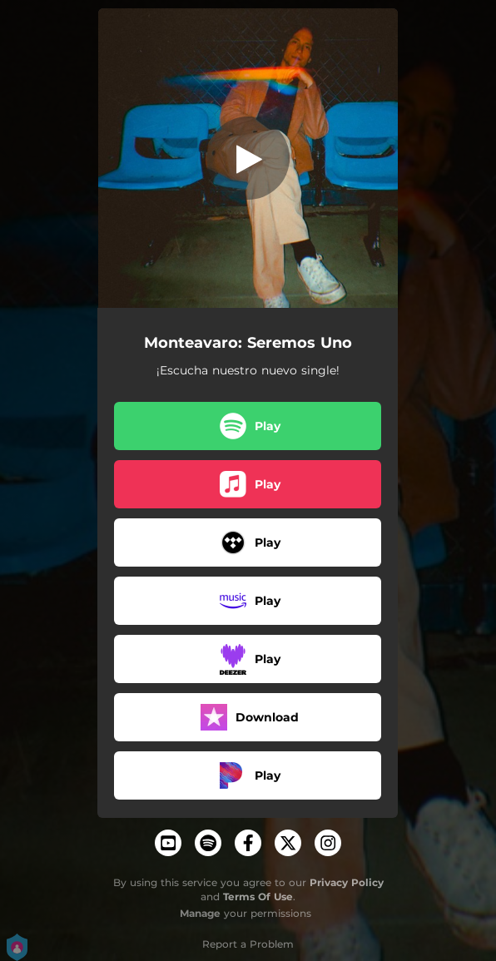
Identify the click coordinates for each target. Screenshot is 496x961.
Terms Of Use (258, 896)
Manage (200, 913)
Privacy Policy (347, 882)
